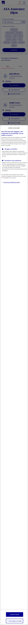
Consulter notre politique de (11, 182)
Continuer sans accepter (14, 128)
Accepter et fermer (14, 614)
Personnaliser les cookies (15, 621)
